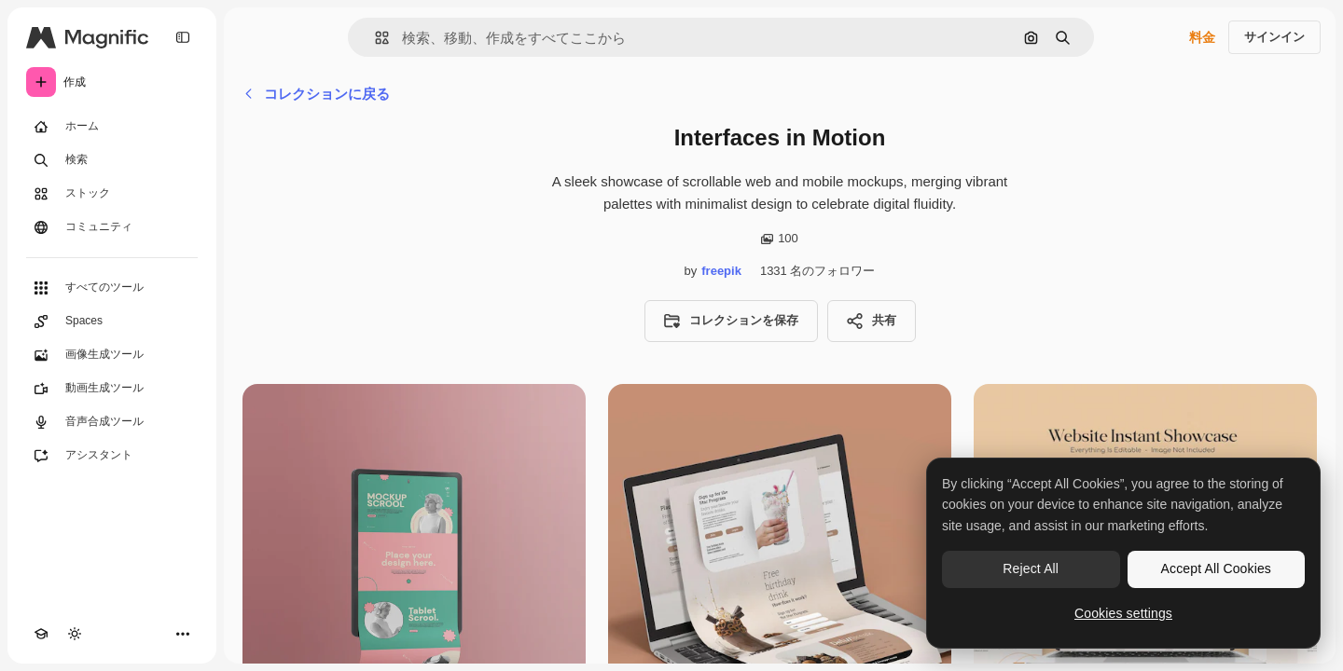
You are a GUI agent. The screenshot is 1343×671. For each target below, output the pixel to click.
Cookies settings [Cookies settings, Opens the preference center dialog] (1123, 613)
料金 (1202, 37)
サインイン (1274, 37)
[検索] (112, 160)
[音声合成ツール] (112, 422)
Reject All (1031, 568)
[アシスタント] (112, 456)
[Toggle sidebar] (183, 37)
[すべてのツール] (112, 288)
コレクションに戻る (316, 94)
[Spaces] (112, 321)
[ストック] (112, 194)
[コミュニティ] (112, 227)
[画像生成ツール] (112, 355)
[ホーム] (112, 127)
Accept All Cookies (1216, 568)
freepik (721, 271)
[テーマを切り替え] (75, 634)
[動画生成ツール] (112, 389)
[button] (374, 38)
